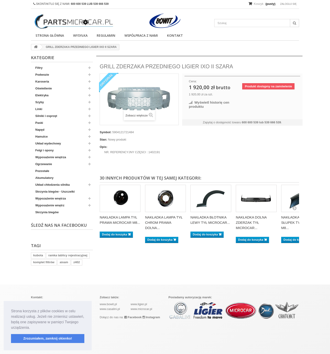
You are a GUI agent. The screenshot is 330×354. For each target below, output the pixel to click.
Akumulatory (44, 178)
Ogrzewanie (43, 164)
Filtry (39, 67)
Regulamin (106, 35)
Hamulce (41, 136)
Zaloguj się (288, 4)
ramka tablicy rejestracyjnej (68, 255)
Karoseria (42, 81)
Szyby (39, 102)
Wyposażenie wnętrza (50, 157)
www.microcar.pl (141, 309)
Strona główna (50, 35)
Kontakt (175, 35)
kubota (38, 255)
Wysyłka (80, 35)
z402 (76, 262)
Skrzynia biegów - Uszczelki (55, 191)
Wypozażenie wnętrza (50, 198)
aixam (64, 262)
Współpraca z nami (141, 35)
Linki (38, 109)
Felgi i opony (44, 150)
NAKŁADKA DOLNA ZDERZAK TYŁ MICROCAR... (251, 222)
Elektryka (42, 95)
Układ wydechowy (48, 143)
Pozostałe (42, 171)
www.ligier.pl (139, 304)
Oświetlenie (43, 88)
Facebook (133, 317)
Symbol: (105, 132)
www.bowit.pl (108, 304)
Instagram (151, 317)
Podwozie (42, 74)
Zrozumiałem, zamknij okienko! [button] (47, 338)
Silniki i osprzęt (46, 116)
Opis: (103, 147)
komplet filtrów (43, 262)
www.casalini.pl (110, 309)
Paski (39, 122)
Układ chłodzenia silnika (52, 184)
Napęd (39, 129)
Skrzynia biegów (47, 212)
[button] (31, 328)
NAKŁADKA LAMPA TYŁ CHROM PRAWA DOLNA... (164, 222)
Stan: (103, 139)
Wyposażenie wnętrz (49, 205)
